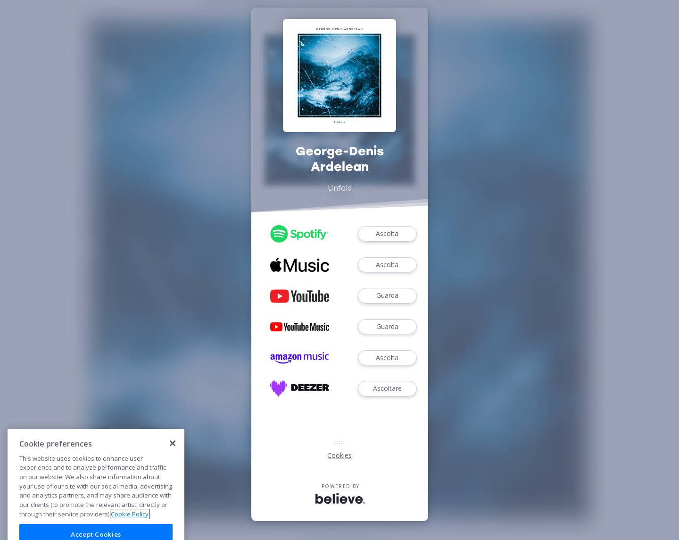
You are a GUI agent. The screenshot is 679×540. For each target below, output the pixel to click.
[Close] (172, 456)
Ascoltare (387, 388)
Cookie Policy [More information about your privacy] (130, 527)
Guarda (387, 295)
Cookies (339, 455)
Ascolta (387, 234)
